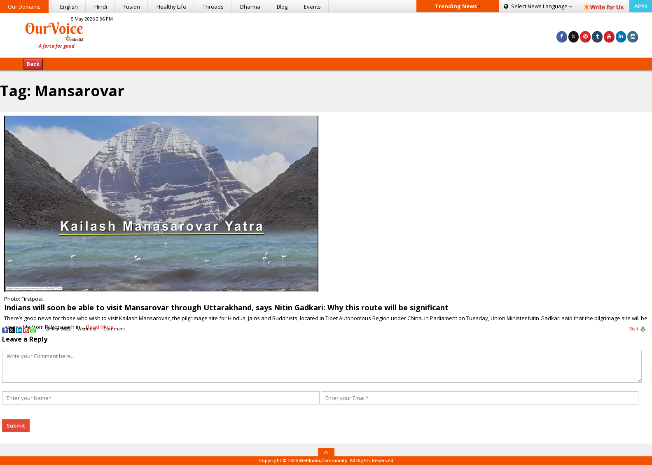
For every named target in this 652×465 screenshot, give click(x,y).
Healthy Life (171, 6)
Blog (282, 6)
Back (33, 63)
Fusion (132, 6)
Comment (114, 329)
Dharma (250, 6)
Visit (637, 329)
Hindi (100, 6)
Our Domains (24, 6)
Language (538, 6)
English (69, 6)
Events (312, 6)
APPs (640, 6)
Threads (213, 6)
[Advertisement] (326, 34)
